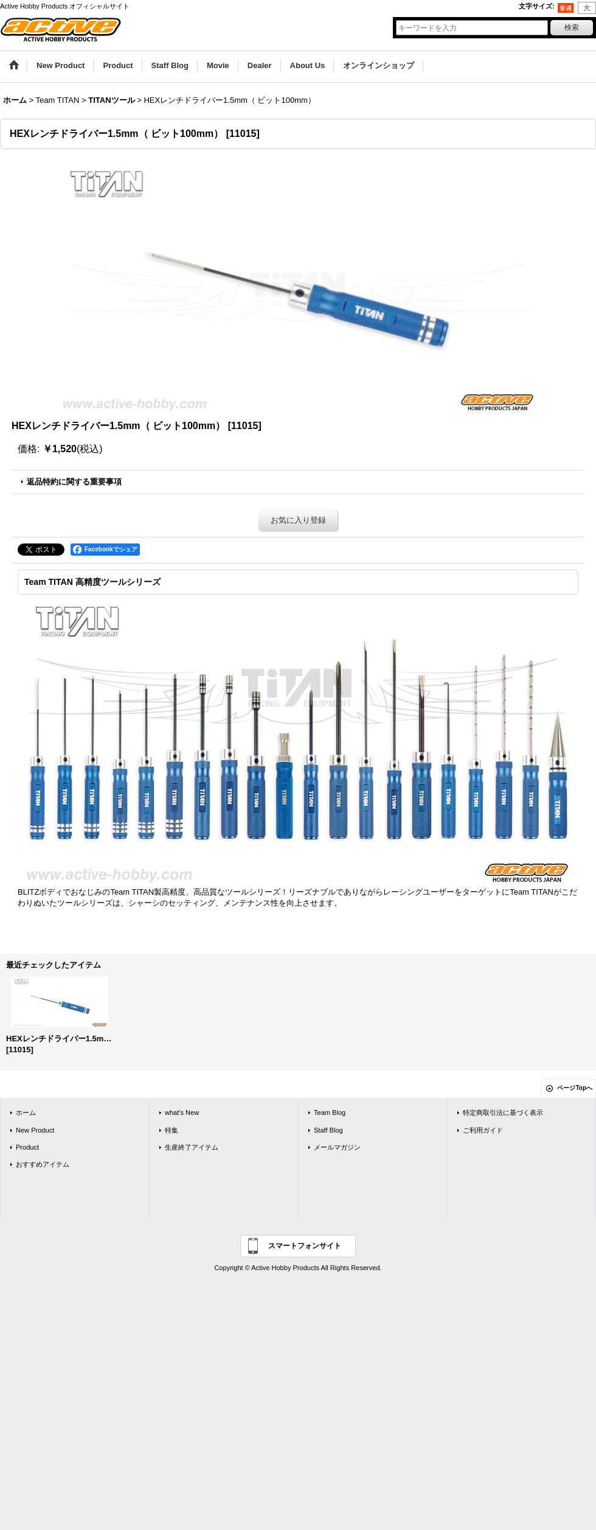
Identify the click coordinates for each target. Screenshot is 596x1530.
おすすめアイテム (42, 1164)
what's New (182, 1112)
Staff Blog (328, 1130)
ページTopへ (574, 1088)
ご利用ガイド (483, 1130)
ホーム (26, 1112)
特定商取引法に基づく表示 (503, 1112)
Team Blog (329, 1112)
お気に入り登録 (298, 520)
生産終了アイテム (191, 1147)
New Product (35, 1130)
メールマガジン (337, 1147)
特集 (171, 1130)
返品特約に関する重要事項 (74, 481)
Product (27, 1147)
